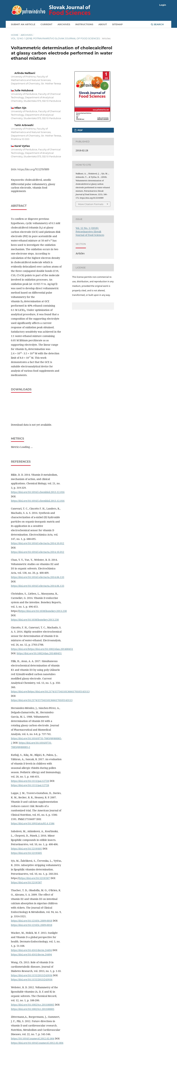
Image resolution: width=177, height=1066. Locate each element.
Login (162, 4)
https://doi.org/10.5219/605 (26, 848)
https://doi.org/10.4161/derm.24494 (31, 950)
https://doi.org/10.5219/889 (33, 169)
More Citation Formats (90, 204)
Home (14, 35)
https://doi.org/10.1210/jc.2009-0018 (31, 920)
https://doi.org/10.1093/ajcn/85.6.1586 (32, 823)
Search (157, 24)
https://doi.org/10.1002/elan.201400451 (39, 653)
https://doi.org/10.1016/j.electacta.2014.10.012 (37, 543)
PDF (80, 130)
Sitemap (117, 24)
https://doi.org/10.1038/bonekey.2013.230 (43, 611)
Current (46, 24)
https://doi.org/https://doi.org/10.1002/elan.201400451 (42, 649)
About (102, 24)
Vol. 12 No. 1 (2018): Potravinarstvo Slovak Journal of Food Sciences (55, 38)
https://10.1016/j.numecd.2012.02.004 (32, 1038)
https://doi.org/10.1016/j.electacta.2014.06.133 (37, 577)
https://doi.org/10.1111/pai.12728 (30, 781)
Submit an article (23, 24)
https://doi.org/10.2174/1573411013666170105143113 (42, 700)
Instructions (84, 24)
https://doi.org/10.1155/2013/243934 (31, 975)
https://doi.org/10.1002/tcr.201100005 (32, 1004)
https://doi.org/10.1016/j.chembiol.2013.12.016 (38, 492)
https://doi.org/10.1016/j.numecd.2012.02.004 (37, 1042)
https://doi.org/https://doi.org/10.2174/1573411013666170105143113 (50, 691)
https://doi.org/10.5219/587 (34, 878)
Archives (64, 24)
